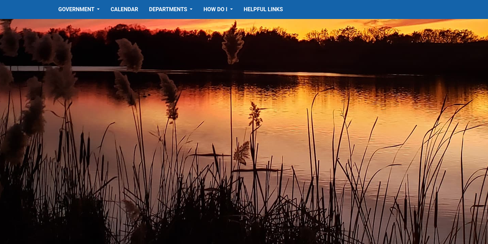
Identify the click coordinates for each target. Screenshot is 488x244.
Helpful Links (263, 9)
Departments (169, 9)
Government (77, 9)
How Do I (215, 9)
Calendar (124, 9)
